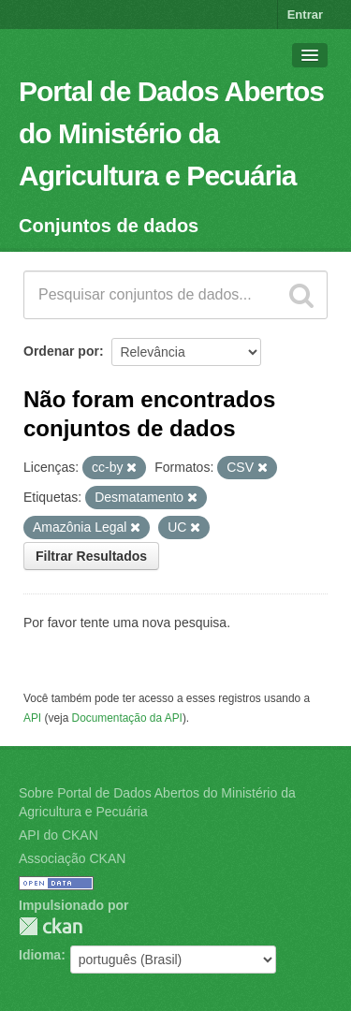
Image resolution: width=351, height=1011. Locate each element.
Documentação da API (127, 718)
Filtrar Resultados (91, 556)
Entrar (305, 14)
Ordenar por (61, 351)
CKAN (50, 926)
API (32, 718)
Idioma (40, 954)
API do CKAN (58, 835)
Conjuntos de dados (108, 225)
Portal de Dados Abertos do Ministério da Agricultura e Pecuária (171, 133)
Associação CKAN (72, 858)
